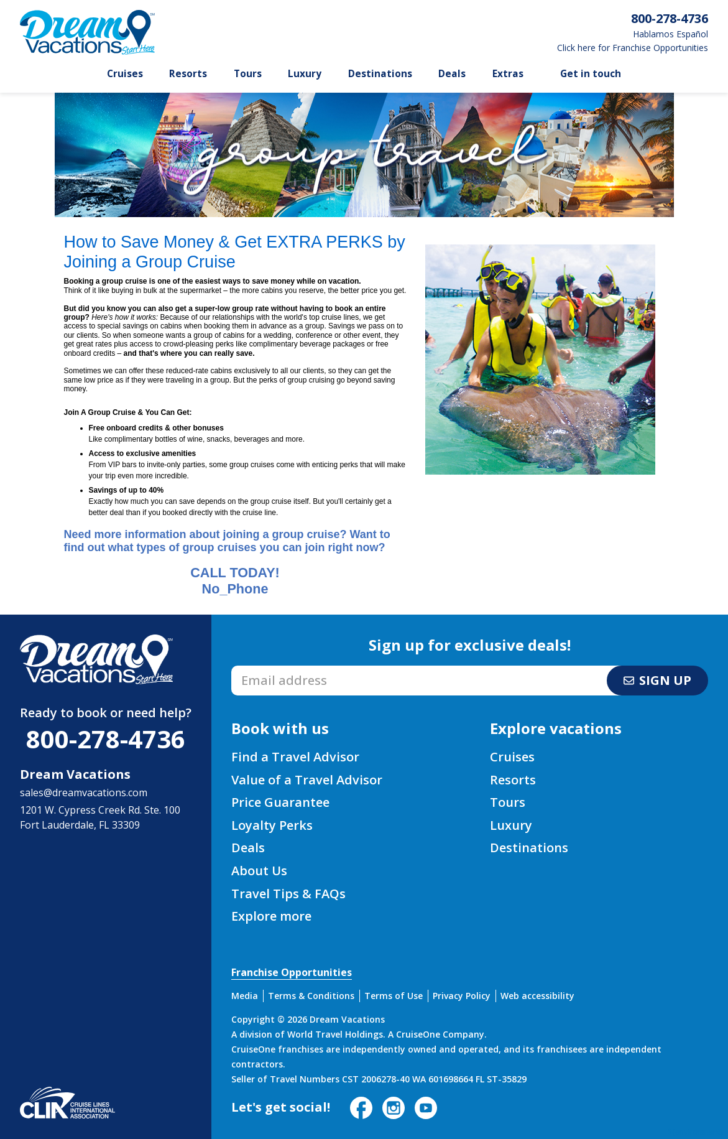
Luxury (304, 73)
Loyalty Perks (272, 825)
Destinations (380, 73)
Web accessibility (537, 996)
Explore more (271, 916)
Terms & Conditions (311, 996)
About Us (259, 870)
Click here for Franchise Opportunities (632, 48)
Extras (507, 73)
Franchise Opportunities (291, 972)
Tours (248, 73)
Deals (452, 73)
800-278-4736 (105, 739)
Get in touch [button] (590, 73)
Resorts (188, 73)
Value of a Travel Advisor (306, 779)
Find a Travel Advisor (295, 756)
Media (244, 996)
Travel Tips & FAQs (288, 893)
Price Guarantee (280, 802)
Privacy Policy (462, 996)
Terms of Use (393, 996)
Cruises (125, 73)
